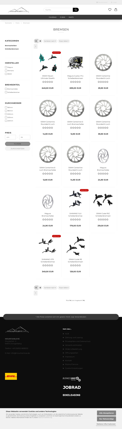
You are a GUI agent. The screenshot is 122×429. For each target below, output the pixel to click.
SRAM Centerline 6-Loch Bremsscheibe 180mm (75, 123)
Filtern (17, 144)
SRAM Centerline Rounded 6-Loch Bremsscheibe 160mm (75, 169)
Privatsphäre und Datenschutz (77, 341)
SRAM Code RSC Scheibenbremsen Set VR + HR (103, 214)
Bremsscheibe (11, 89)
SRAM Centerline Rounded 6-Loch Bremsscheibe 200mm (103, 77)
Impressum (70, 357)
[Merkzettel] (110, 10)
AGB (67, 334)
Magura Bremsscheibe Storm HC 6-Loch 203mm (103, 169)
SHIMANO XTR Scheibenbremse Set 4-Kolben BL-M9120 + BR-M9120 (47, 260)
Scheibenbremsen (12, 49)
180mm (9, 111)
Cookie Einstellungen (74, 368)
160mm (9, 107)
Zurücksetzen (17, 149)
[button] (116, 10)
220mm (9, 121)
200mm (9, 114)
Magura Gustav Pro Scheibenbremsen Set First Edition (75, 77)
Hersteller (12, 63)
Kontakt (68, 360)
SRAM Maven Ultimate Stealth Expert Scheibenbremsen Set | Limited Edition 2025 (47, 77)
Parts (71, 17)
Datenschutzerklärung (45, 417)
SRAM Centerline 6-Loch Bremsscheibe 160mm (47, 169)
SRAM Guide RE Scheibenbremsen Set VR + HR (75, 260)
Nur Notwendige (106, 419)
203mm (9, 117)
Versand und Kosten (73, 345)
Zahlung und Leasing (74, 337)
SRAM (8, 74)
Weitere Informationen (106, 424)
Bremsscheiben (11, 45)
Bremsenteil (12, 85)
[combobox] (50, 41)
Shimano (9, 70)
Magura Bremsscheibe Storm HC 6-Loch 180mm (47, 214)
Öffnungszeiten (71, 353)
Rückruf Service (71, 364)
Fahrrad (52, 17)
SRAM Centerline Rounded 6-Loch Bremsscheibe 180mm (48, 123)
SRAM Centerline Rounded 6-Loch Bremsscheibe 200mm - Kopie (103, 123)
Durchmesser (13, 103)
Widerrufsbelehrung (73, 349)
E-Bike (62, 17)
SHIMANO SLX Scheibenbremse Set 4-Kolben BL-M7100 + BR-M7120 (75, 214)
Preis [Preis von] (8, 133)
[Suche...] (76, 10)
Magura (9, 67)
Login (114, 2)
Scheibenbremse (12, 92)
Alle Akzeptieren (106, 413)
